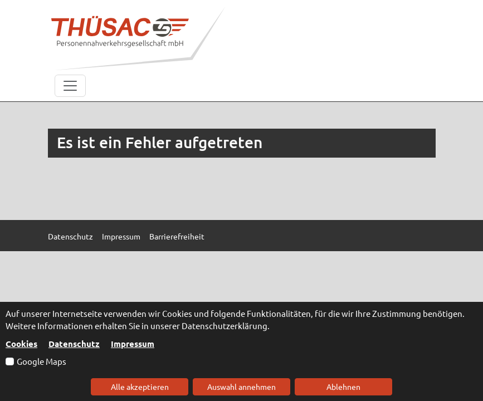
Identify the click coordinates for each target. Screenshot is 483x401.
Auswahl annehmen (241, 387)
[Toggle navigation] (70, 86)
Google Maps (41, 361)
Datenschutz (74, 343)
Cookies (21, 343)
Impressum (132, 343)
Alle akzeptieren (140, 387)
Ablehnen (343, 387)
